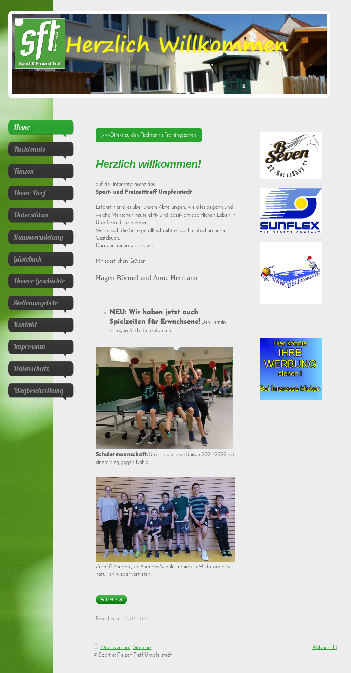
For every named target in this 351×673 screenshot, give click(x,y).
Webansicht (324, 647)
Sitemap (142, 647)
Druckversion (112, 647)
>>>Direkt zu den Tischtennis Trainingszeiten (148, 135)
